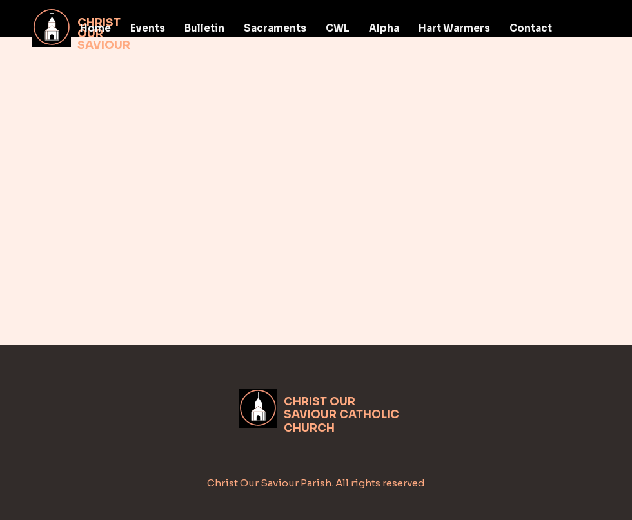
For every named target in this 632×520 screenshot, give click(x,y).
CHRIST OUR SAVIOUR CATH (327, 408)
